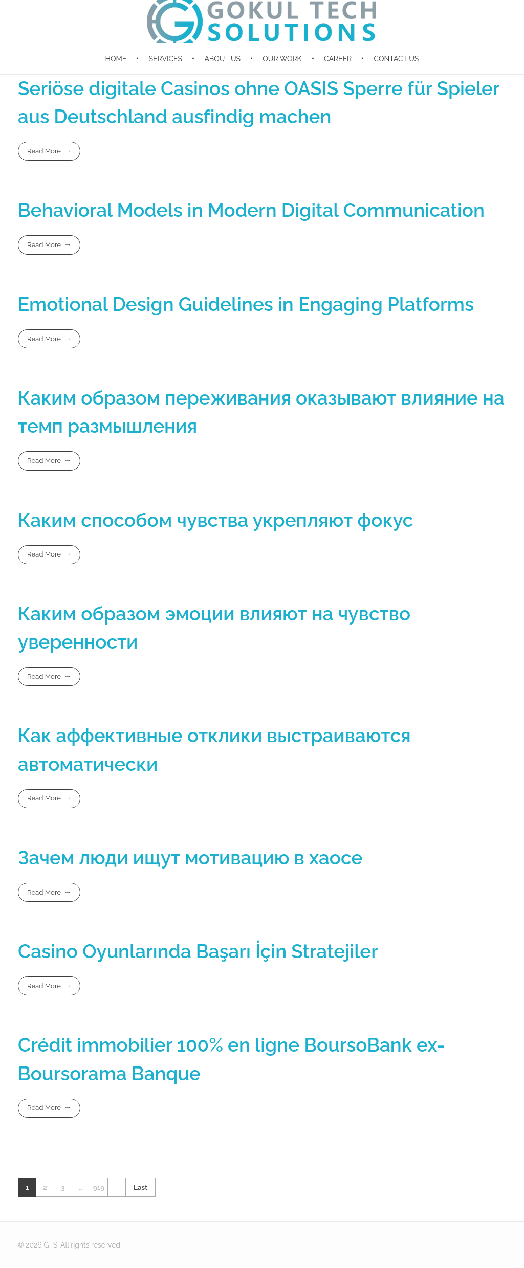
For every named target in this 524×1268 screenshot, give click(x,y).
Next (116, 1187)
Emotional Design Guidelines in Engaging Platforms (246, 304)
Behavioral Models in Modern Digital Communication (251, 210)
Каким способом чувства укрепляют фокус (215, 520)
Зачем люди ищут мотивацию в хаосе (190, 858)
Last (140, 1187)
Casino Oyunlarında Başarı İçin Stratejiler (198, 951)
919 (98, 1187)
